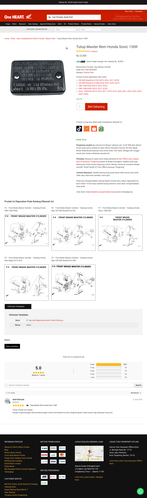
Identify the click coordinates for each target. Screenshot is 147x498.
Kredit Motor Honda (12, 458)
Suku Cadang (33, 19)
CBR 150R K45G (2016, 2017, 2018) (93, 83)
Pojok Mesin (9, 460)
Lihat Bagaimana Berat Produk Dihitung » (48, 315)
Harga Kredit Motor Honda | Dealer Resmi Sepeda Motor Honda (21, 12)
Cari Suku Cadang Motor (36, 24)
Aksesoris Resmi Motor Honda (16, 441)
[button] (67, 43)
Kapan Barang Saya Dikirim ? (16, 484)
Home (6, 33)
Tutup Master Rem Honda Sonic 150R (43, 399)
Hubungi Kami (10, 481)
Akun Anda (129, 6)
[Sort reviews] (135, 387)
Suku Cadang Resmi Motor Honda (30, 33)
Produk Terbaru (73, 19)
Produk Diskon (86, 19)
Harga (8, 19)
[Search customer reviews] (69, 379)
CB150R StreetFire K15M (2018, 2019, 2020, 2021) (99, 78)
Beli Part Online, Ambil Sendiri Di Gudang (21, 478)
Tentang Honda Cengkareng (15, 489)
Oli (65, 19)
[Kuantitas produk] (80, 101)
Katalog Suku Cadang (13, 455)
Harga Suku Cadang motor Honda (18, 452)
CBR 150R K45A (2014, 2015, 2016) (93, 81)
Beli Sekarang (96, 101)
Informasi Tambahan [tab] (16, 301)
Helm (60, 19)
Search (138, 379)
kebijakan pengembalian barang (104, 187)
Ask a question (12, 340)
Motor (14, 19)
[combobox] (74, 12)
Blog (6, 444)
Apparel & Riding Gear (47, 19)
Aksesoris (22, 19)
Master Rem (50, 33)
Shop (13, 33)
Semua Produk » (100, 19)
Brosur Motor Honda (12, 447)
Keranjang (139, 6)
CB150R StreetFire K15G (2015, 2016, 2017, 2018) (99, 75)
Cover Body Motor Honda (14, 449)
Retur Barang (9, 486)
